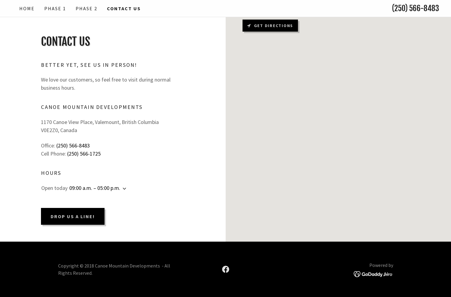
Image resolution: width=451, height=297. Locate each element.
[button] (123, 188)
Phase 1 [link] (55, 8)
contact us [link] (124, 8)
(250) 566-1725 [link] (84, 153)
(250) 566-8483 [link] (415, 8)
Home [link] (27, 8)
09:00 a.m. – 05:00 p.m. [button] (94, 187)
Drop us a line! (73, 216)
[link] (226, 269)
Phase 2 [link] (86, 8)
